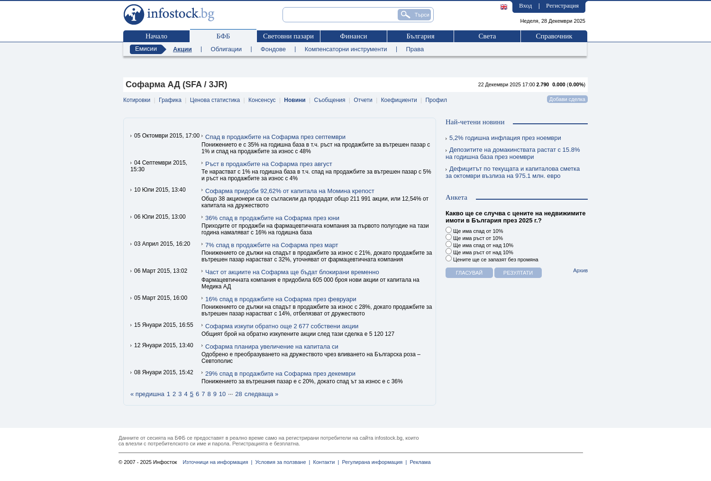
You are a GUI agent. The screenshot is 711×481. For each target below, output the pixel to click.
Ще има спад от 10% (474, 230)
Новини (294, 100)
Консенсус (261, 100)
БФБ (223, 36)
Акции (182, 49)
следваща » (261, 394)
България (420, 36)
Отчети (363, 100)
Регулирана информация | (373, 462)
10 (222, 394)
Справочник (554, 36)
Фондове (273, 49)
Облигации (226, 49)
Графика (170, 100)
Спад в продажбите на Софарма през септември (275, 136)
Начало (156, 36)
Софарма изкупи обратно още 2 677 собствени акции (281, 326)
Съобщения (330, 100)
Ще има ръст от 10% (474, 237)
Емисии (146, 48)
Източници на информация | (217, 462)
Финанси (353, 36)
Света (487, 36)
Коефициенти (399, 100)
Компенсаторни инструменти (346, 49)
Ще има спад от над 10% (479, 244)
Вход (525, 5)
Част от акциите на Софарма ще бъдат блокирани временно (292, 272)
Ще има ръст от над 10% (479, 251)
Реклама (418, 462)
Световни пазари (288, 36)
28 (238, 394)
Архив (580, 270)
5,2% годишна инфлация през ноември (503, 137)
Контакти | (324, 462)
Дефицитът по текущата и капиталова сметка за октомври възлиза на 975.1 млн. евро (513, 172)
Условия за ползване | (281, 462)
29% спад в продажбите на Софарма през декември (280, 373)
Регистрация (562, 5)
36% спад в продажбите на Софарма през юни (272, 218)
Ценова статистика (215, 100)
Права (415, 49)
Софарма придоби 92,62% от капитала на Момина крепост (289, 190)
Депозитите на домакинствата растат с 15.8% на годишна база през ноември (513, 153)
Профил (436, 100)
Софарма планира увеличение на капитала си (271, 346)
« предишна (147, 394)
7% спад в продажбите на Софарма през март (271, 245)
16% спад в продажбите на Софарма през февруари (280, 299)
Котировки (136, 100)
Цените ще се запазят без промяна (492, 258)
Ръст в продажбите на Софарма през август (268, 163)
